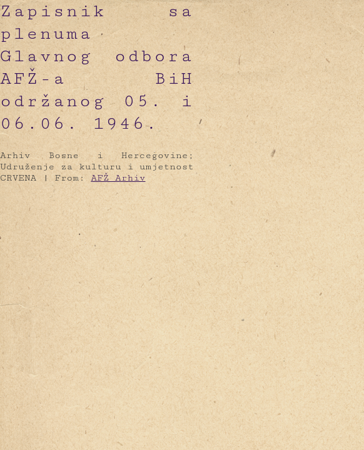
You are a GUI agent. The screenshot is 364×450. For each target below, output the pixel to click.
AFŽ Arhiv (118, 177)
